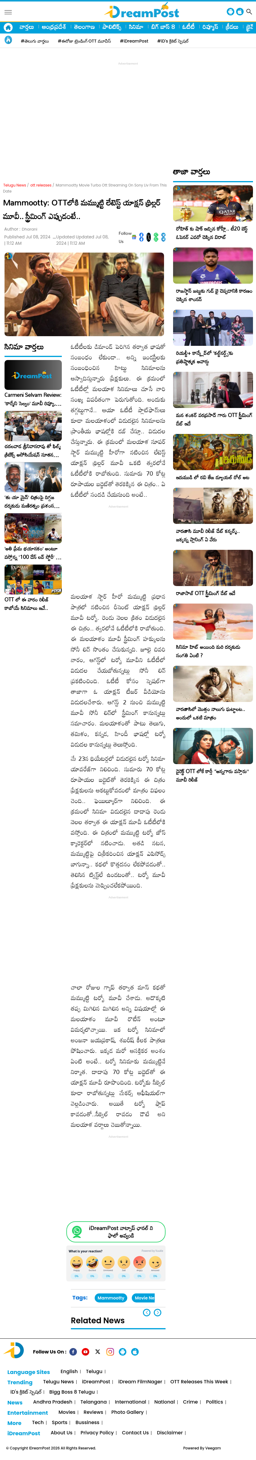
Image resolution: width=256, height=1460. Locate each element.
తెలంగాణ (84, 26)
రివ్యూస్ (210, 26)
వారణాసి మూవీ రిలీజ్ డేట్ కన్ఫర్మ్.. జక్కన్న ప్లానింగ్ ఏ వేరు (208, 535)
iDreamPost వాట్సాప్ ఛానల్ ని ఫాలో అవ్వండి (121, 1231)
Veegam (213, 1448)
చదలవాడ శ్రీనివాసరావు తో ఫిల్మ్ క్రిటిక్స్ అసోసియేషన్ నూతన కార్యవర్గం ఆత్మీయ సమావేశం (33, 450)
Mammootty (111, 1298)
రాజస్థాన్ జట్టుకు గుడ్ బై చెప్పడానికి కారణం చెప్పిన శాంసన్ (214, 295)
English (69, 1372)
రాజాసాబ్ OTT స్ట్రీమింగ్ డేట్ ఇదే (205, 593)
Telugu (94, 1372)
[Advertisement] (129, 109)
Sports (59, 1423)
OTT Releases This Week (199, 1382)
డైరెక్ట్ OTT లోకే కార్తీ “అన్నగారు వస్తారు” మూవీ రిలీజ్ (212, 775)
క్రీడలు (232, 26)
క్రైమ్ (251, 26)
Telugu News (14, 185)
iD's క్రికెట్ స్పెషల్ (25, 1392)
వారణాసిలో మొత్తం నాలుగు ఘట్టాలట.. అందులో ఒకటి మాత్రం (210, 713)
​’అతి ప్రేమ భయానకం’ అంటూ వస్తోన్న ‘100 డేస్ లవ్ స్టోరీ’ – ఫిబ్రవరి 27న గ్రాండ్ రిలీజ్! (32, 552)
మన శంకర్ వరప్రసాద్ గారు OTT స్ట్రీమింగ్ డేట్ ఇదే (214, 419)
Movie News (147, 1298)
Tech (38, 1423)
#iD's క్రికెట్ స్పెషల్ (172, 41)
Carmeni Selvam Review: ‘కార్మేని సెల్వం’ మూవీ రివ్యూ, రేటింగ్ (33, 399)
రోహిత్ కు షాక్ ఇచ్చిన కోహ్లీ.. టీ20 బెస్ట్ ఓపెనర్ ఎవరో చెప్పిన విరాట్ (212, 233)
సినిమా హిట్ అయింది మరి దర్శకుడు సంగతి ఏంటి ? (208, 651)
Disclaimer (170, 1433)
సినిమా (136, 26)
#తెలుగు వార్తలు (35, 41)
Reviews (93, 1412)
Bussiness (87, 1423)
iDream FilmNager (140, 1382)
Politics (214, 1402)
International (130, 1402)
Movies (66, 1412)
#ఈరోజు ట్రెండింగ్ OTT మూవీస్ (84, 41)
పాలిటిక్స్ (112, 26)
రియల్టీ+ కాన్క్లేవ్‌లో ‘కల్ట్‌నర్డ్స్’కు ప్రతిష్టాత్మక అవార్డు (204, 357)
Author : (20, 229)
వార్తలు (27, 26)
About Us (61, 1433)
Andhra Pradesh (52, 1402)
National (164, 1402)
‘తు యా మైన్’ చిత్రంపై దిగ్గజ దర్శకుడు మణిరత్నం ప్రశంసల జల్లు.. (31, 501)
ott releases (41, 185)
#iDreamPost (134, 41)
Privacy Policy (97, 1433)
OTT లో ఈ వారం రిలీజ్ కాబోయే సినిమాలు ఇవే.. (27, 603)
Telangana (94, 1402)
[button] (157, 1312)
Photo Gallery (127, 1412)
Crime (190, 1402)
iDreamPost (96, 1382)
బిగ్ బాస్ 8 (163, 26)
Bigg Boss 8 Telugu (72, 1392)
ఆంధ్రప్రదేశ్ (54, 26)
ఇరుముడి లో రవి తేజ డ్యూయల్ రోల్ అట (212, 477)
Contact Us (135, 1433)
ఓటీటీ (188, 26)
